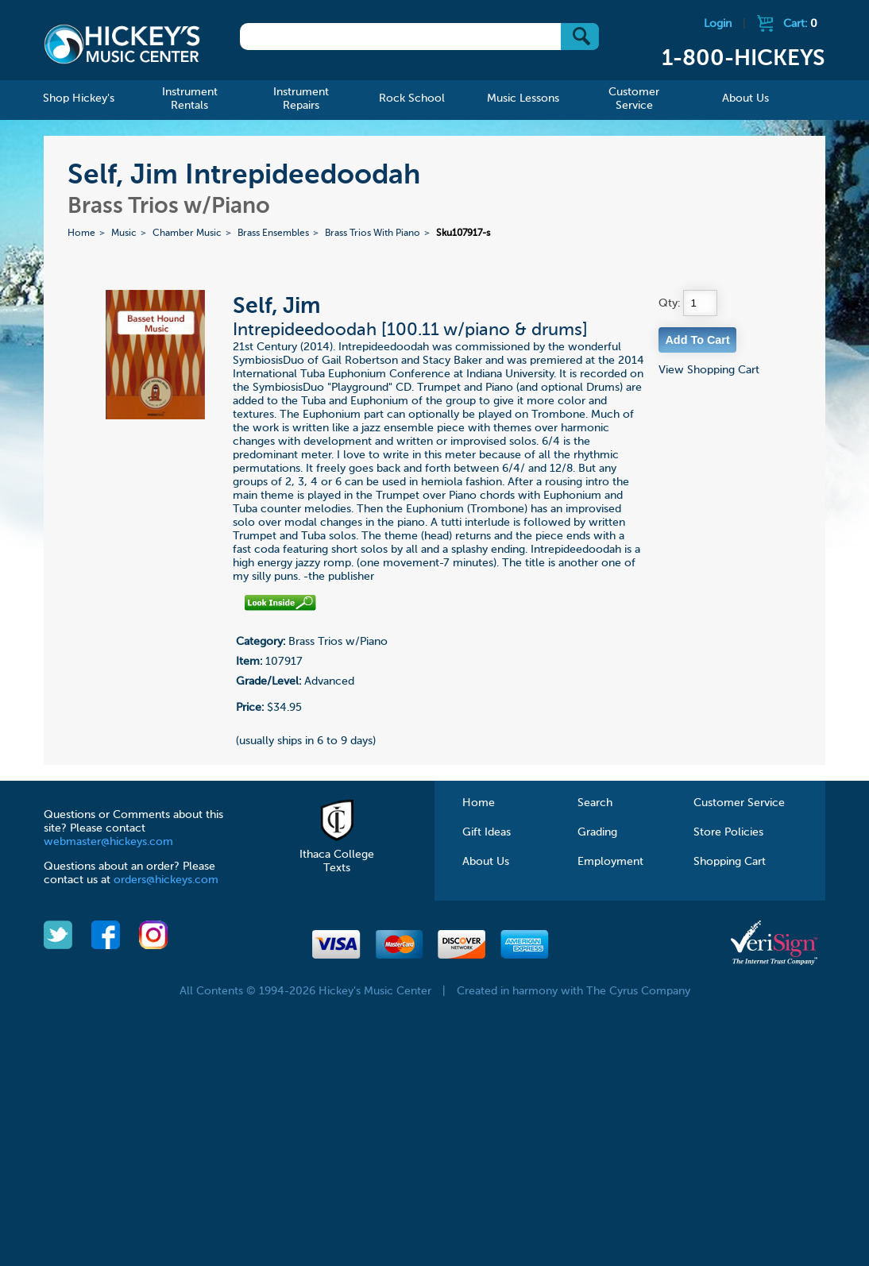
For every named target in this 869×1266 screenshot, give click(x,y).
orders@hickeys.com (166, 880)
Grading (597, 832)
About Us (485, 861)
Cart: (800, 23)
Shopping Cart (729, 861)
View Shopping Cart (709, 370)
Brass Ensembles (273, 233)
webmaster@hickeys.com (108, 841)
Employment (610, 861)
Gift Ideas (486, 832)
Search (594, 803)
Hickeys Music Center (122, 43)
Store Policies (728, 832)
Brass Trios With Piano (372, 233)
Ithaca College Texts (336, 855)
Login (718, 23)
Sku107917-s (463, 233)
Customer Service (739, 803)
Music (124, 233)
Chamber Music (187, 233)
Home (81, 233)
